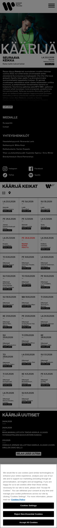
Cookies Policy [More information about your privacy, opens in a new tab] (18, 499)
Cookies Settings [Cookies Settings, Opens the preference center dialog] (28, 505)
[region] (28, 496)
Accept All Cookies (28, 522)
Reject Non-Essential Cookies (28, 514)
